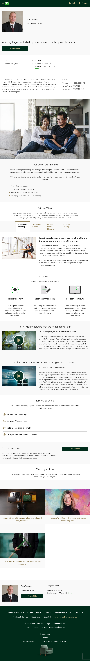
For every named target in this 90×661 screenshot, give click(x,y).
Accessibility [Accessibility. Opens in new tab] (59, 624)
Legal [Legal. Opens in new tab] (48, 624)
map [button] (37, 69)
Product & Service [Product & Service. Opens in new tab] (20, 617)
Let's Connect (74, 449)
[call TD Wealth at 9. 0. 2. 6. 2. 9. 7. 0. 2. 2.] (72, 3)
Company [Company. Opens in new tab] (79, 612)
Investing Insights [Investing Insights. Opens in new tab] (43, 612)
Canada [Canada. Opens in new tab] (45, 638)
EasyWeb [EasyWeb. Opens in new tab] (47, 617)
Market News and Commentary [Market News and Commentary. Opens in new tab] (20, 612)
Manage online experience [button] (66, 617)
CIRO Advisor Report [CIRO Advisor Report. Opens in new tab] (63, 612)
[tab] (22, 226)
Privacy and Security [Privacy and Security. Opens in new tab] (34, 624)
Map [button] (70, 593)
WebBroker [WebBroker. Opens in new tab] (36, 617)
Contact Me (15, 48)
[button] (19, 340)
